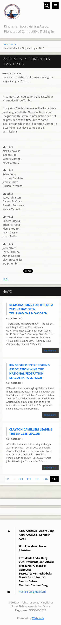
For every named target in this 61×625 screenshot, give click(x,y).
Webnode (38, 618)
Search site (47, 5)
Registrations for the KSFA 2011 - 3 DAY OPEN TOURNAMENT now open (31, 309)
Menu (55, 5)
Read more (50, 350)
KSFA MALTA (9, 44)
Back (5, 279)
